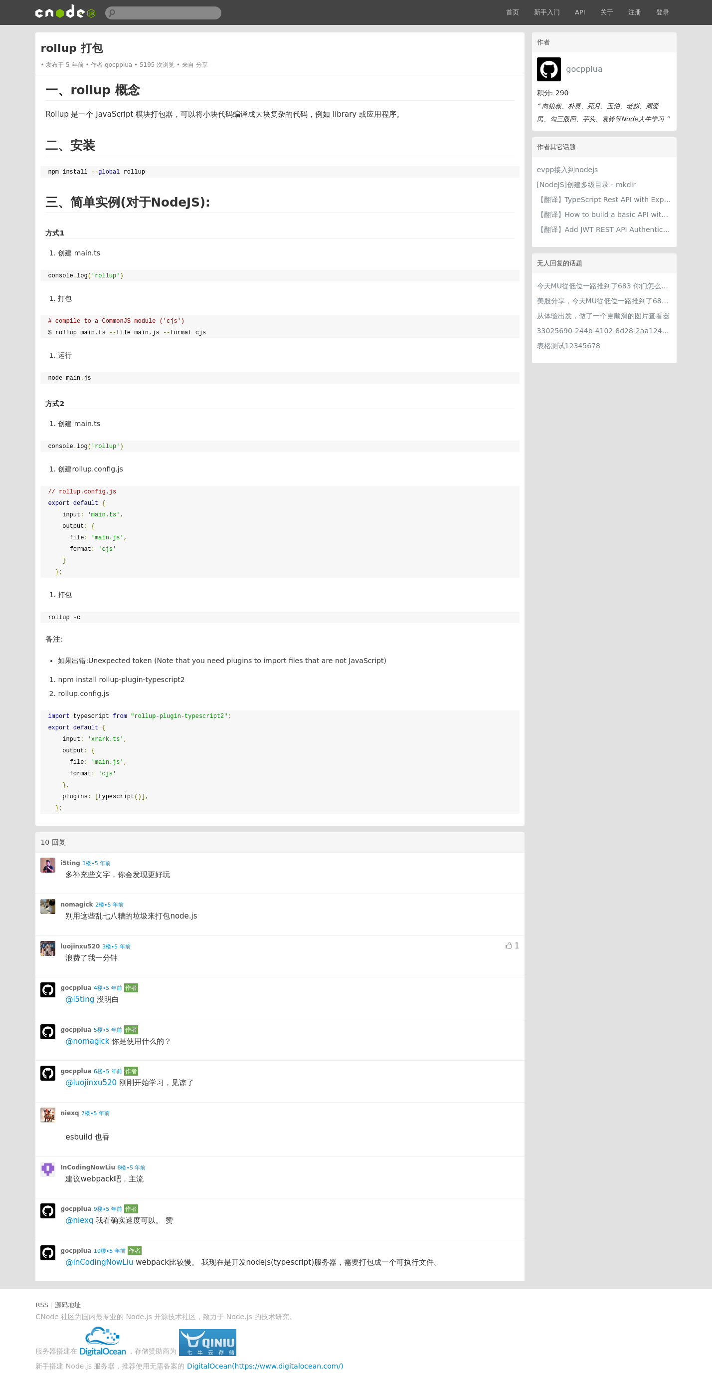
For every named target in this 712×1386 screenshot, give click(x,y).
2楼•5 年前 (109, 905)
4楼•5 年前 (108, 988)
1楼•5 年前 (96, 863)
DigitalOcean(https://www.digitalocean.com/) (265, 1366)
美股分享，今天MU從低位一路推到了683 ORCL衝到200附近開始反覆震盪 (604, 301)
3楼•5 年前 (116, 946)
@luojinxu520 (91, 1082)
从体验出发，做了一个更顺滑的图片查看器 (603, 316)
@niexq (79, 1220)
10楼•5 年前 (110, 1251)
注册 (634, 12)
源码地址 (68, 1305)
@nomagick (87, 1041)
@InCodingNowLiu (99, 1262)
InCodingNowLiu (87, 1167)
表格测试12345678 (568, 346)
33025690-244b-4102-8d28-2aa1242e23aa (604, 331)
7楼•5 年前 (95, 1113)
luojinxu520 (80, 946)
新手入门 (547, 12)
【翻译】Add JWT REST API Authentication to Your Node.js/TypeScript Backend (604, 229)
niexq (69, 1113)
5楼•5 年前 (108, 1030)
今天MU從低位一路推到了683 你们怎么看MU (604, 286)
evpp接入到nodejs (567, 170)
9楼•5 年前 (108, 1209)
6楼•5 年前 (108, 1071)
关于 (606, 12)
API (580, 12)
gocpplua (584, 69)
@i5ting (79, 999)
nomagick (76, 904)
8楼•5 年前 (131, 1167)
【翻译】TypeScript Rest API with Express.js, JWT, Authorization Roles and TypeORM (604, 200)
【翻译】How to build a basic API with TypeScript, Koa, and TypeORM (604, 215)
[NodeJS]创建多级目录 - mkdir (586, 185)
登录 (662, 12)
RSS (41, 1305)
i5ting (70, 863)
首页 (512, 12)
